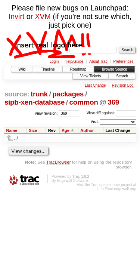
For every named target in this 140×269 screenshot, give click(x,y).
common (83, 102)
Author (87, 130)
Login (54, 61)
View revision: (46, 113)
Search (122, 76)
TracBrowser (58, 162)
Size (33, 130)
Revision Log (123, 85)
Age (65, 130)
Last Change (95, 85)
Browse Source (114, 69)
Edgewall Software (72, 181)
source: (16, 94)
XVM (43, 16)
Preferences (123, 61)
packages (68, 94)
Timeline (48, 69)
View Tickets (90, 76)
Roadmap (78, 69)
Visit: (95, 122)
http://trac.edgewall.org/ (116, 189)
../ (16, 138)
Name (12, 130)
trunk (39, 94)
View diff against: (111, 113)
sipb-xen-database (34, 102)
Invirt (16, 16)
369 (113, 102)
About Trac (98, 61)
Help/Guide (74, 61)
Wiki (22, 69)
